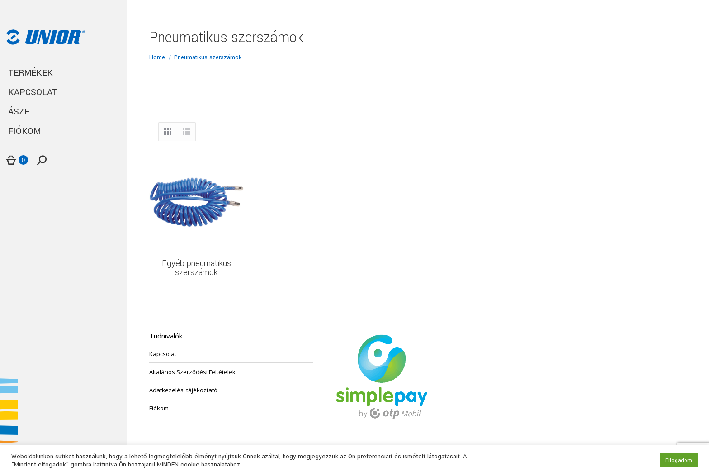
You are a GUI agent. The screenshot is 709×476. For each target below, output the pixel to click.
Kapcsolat (162, 354)
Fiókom (159, 408)
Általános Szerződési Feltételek (192, 372)
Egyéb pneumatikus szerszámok (196, 267)
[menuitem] (63, 73)
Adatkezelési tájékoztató (183, 390)
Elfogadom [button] (678, 460)
